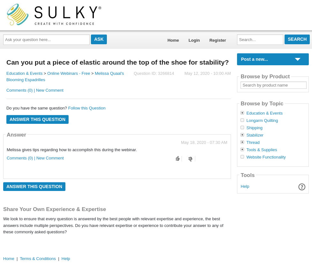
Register (217, 40)
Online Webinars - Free (68, 73)
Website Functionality (266, 157)
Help (245, 186)
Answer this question (37, 119)
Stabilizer (254, 135)
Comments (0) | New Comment (34, 90)
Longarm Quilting (262, 120)
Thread (252, 142)
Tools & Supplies (261, 150)
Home (173, 40)
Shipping (254, 128)
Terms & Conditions (38, 258)
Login (194, 40)
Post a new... (254, 59)
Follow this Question (87, 108)
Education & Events (24, 73)
